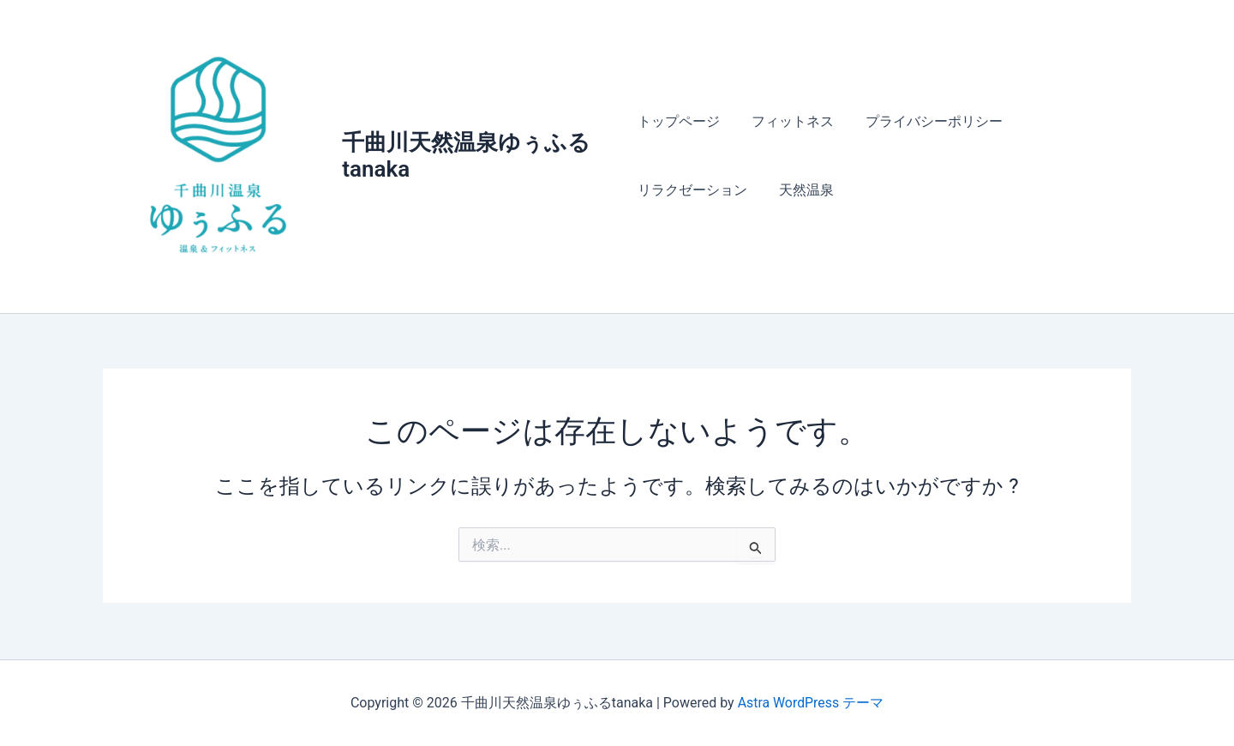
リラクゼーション (692, 191)
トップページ (679, 122)
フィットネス (788, 122)
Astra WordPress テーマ (810, 703)
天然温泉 (802, 191)
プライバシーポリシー (925, 122)
